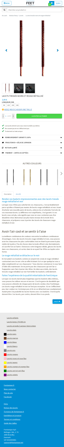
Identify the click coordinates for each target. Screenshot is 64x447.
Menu (7, 3)
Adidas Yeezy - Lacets (16, 15)
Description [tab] (8, 194)
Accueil (4, 15)
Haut (57, 301)
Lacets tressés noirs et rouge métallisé (38, 15)
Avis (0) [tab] (18, 194)
